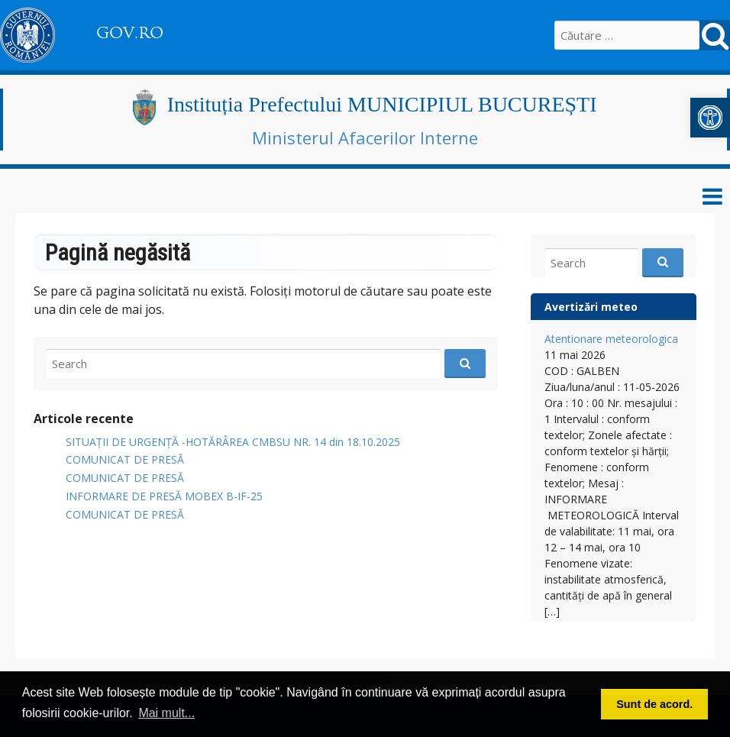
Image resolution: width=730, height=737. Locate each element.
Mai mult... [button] (166, 712)
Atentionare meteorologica (611, 338)
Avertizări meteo (591, 306)
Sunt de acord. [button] (654, 704)
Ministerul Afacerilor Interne (365, 137)
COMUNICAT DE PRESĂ (125, 459)
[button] (710, 117)
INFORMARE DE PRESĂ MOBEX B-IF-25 (164, 496)
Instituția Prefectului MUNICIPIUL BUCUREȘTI (382, 104)
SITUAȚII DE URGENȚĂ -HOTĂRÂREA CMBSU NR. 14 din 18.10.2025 (233, 442)
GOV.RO (129, 33)
